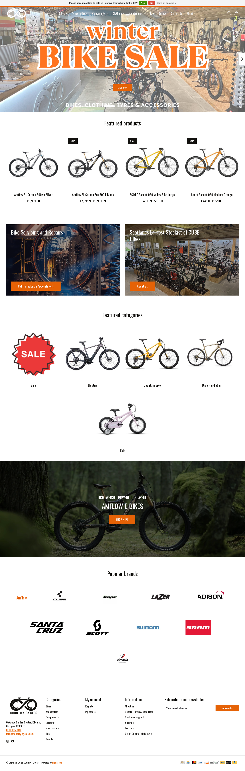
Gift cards (176, 13)
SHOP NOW (122, 85)
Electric (92, 385)
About (190, 13)
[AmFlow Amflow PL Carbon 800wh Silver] (33, 162)
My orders (90, 713)
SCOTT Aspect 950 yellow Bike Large (152, 194)
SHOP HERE (122, 520)
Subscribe (227, 710)
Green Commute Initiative (138, 735)
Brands (162, 13)
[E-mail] (189, 710)
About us (129, 708)
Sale (152, 13)
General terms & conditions (139, 713)
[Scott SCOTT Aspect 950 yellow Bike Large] (152, 162)
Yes (143, 3)
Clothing (50, 724)
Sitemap (129, 724)
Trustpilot (130, 730)
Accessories (52, 713)
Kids (122, 450)
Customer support (134, 719)
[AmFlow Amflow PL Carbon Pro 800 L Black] (92, 162)
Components (52, 719)
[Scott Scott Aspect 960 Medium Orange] (211, 162)
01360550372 (13, 731)
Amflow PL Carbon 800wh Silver (33, 194)
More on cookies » (166, 3)
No (151, 3)
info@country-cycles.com (19, 735)
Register (89, 708)
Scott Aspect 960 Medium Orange (211, 194)
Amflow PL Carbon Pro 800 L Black (93, 194)
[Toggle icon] (229, 13)
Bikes (48, 708)
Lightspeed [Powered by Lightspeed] (57, 764)
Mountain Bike (152, 385)
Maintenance (52, 730)
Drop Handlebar (211, 385)
